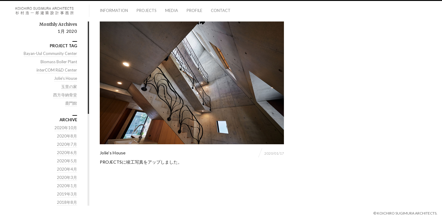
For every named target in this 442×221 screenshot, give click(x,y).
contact (221, 10)
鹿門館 (71, 103)
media (171, 10)
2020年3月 (67, 177)
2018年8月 (67, 202)
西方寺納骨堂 (65, 95)
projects (147, 10)
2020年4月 (67, 169)
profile (194, 10)
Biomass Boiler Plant (59, 62)
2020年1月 (67, 186)
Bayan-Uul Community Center (50, 53)
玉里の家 (69, 86)
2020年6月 (67, 152)
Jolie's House (65, 78)
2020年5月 (67, 161)
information (114, 10)
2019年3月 (67, 194)
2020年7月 (67, 144)
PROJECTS (111, 162)
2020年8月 (67, 136)
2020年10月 (65, 128)
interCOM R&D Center (57, 70)
